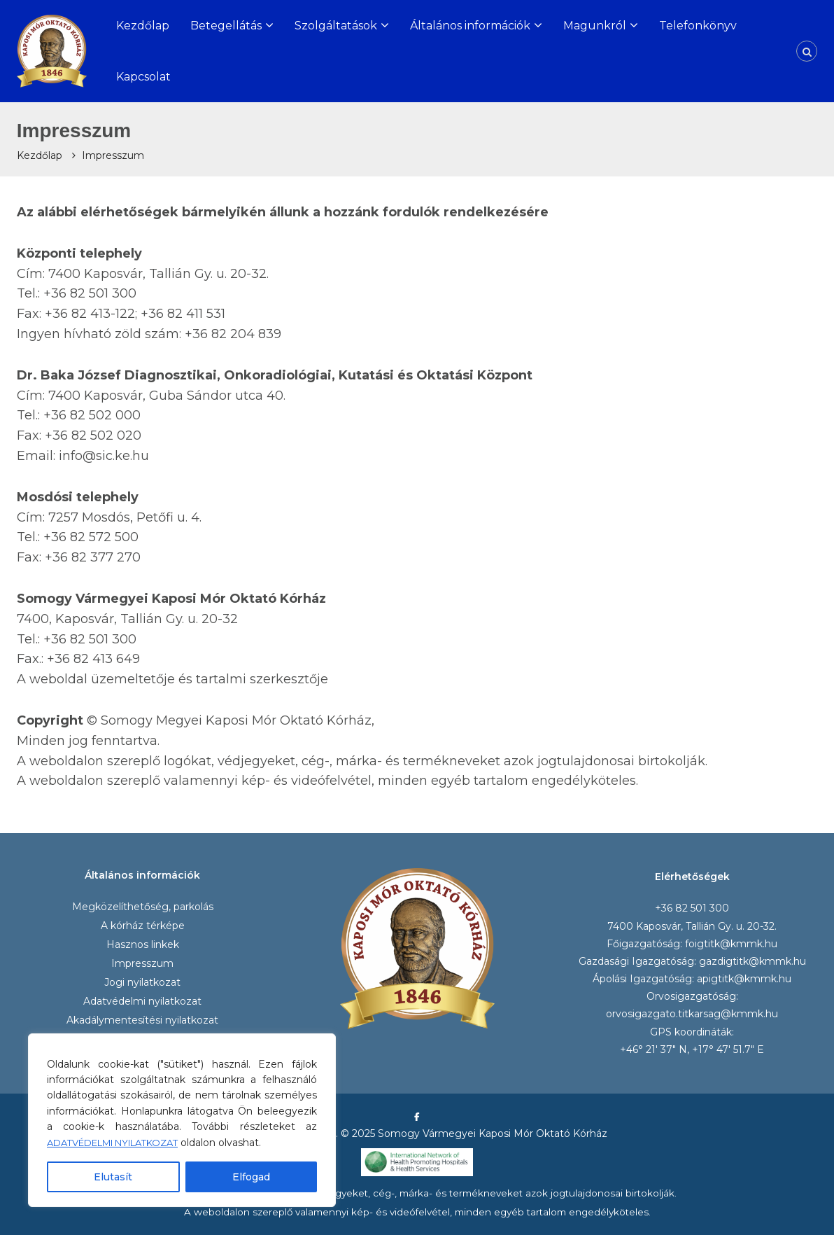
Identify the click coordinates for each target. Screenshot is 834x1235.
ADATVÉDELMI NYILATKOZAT (122, 1142)
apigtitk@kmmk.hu (744, 978)
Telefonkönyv (698, 25)
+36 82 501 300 (692, 908)
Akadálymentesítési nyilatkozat (142, 1020)
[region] (182, 1120)
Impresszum (142, 963)
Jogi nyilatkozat (142, 982)
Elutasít (113, 1177)
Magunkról (594, 25)
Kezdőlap (142, 25)
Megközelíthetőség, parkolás (142, 906)
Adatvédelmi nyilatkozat (142, 1001)
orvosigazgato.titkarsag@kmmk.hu (692, 1013)
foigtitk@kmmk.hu (731, 943)
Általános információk (470, 25)
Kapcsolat (143, 76)
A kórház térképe (143, 925)
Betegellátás (226, 25)
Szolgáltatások (336, 25)
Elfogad (251, 1177)
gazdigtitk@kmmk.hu (752, 961)
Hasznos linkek (142, 944)
